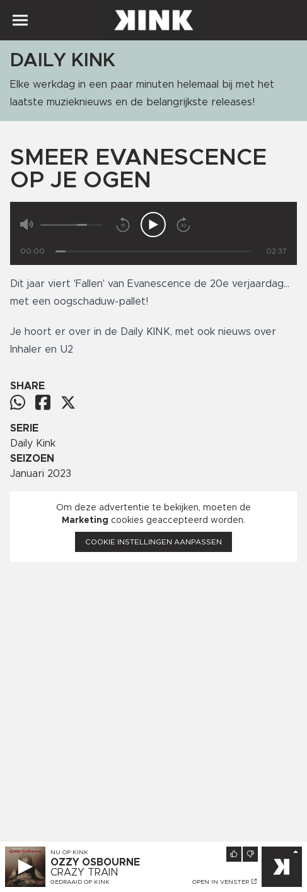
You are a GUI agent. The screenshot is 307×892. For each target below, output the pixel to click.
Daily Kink (32, 443)
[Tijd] (153, 251)
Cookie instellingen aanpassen (153, 542)
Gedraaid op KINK (80, 882)
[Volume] (71, 225)
